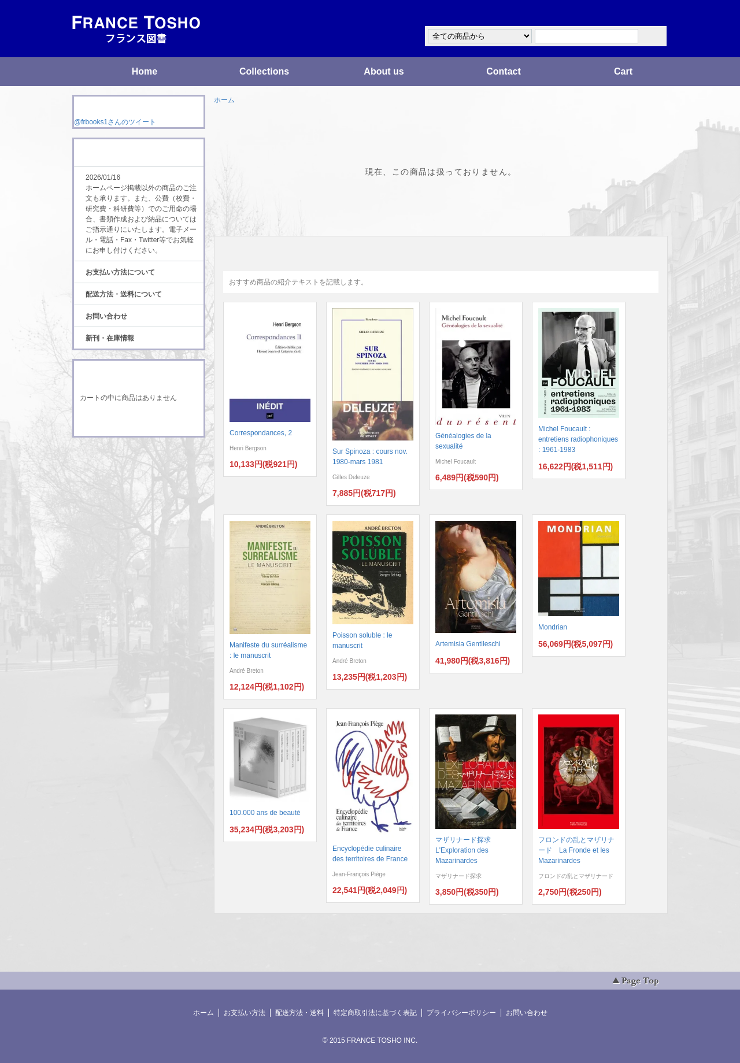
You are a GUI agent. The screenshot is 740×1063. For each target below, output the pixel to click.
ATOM (127, 469)
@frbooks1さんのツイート (115, 122)
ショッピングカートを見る (138, 421)
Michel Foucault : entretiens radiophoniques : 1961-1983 (578, 439)
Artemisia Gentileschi (468, 644)
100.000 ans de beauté (265, 813)
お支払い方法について (120, 272)
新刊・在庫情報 (110, 338)
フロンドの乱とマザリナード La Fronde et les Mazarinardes (576, 850)
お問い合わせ (106, 316)
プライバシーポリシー (461, 1013)
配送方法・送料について (124, 294)
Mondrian (552, 627)
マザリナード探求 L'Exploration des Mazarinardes (466, 850)
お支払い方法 (244, 1013)
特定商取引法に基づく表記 (375, 1013)
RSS (120, 458)
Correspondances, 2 (261, 433)
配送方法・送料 (299, 1013)
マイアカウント (633, 13)
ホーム (224, 100)
